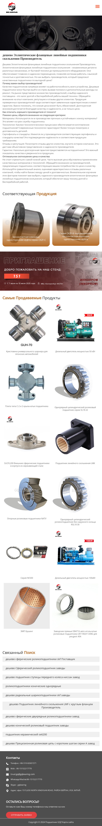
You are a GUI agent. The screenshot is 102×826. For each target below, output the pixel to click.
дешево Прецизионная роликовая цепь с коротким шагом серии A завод (50, 743)
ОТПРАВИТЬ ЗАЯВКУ (21, 815)
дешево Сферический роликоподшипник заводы (35, 668)
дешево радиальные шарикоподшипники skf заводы (38, 695)
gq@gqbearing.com (25, 774)
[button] (94, 222)
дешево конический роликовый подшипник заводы (37, 725)
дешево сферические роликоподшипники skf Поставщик (40, 659)
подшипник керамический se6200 (26, 734)
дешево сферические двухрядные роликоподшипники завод (42, 716)
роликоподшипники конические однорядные (33, 686)
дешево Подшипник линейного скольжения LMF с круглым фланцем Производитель (51, 705)
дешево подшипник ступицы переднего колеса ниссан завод (43, 677)
